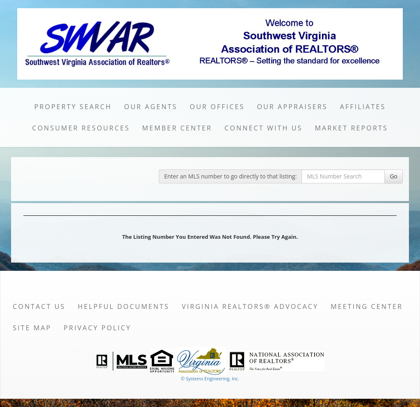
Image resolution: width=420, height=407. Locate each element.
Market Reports (351, 128)
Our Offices (217, 106)
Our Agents (151, 106)
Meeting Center (367, 306)
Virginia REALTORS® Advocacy (250, 306)
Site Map (32, 327)
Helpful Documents (123, 306)
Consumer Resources (81, 128)
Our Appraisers (292, 106)
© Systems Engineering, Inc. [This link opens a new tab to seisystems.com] (210, 378)
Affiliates (363, 106)
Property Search (73, 106)
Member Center (177, 128)
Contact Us (39, 306)
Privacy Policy (97, 327)
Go (393, 176)
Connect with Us (263, 128)
